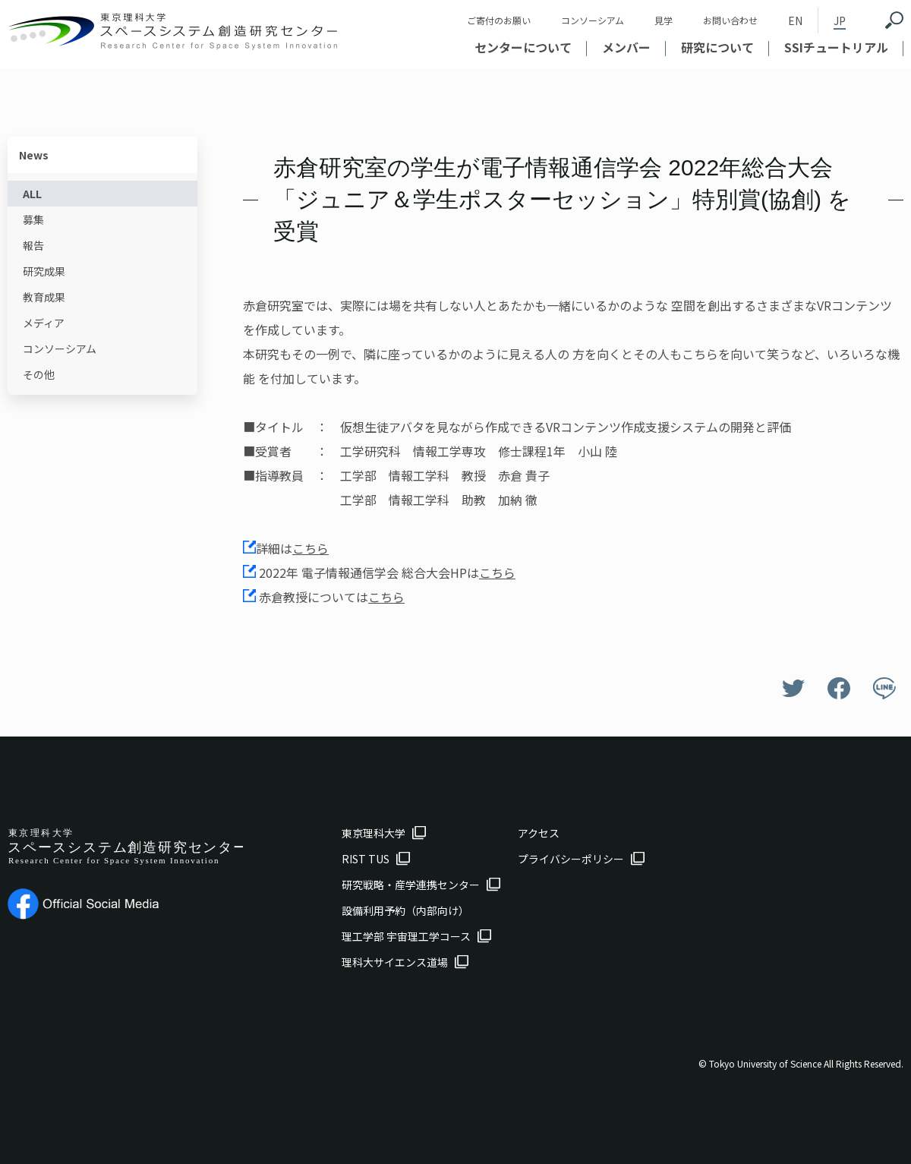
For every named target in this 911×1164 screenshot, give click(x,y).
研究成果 (44, 271)
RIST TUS (365, 858)
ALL (32, 193)
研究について (717, 47)
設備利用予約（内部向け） (405, 910)
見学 (663, 20)
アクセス (539, 833)
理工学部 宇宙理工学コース (406, 936)
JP (840, 20)
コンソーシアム (592, 20)
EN (795, 20)
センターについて (523, 47)
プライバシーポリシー (571, 858)
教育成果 (44, 296)
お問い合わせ (730, 20)
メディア (44, 322)
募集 (33, 219)
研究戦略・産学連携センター (411, 884)
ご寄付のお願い (499, 20)
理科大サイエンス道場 (395, 962)
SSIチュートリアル (836, 47)
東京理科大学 (373, 833)
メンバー (626, 47)
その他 (39, 374)
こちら (310, 548)
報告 (33, 245)
